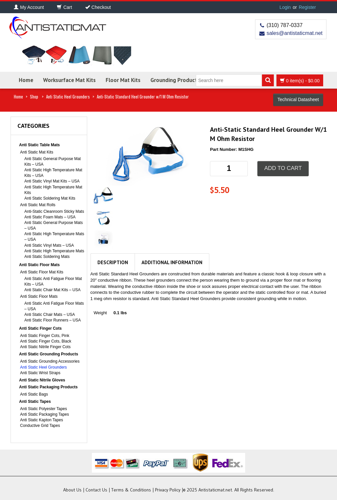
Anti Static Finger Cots (40, 328)
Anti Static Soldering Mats (46, 256)
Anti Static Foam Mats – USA (49, 217)
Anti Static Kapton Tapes (41, 420)
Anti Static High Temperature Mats (54, 251)
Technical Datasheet (298, 99)
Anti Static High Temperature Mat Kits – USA (53, 173)
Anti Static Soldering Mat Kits (49, 198)
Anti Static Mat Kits (36, 152)
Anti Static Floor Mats (39, 265)
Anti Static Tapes (35, 401)
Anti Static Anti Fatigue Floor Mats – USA (54, 306)
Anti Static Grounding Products (48, 354)
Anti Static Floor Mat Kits (41, 272)
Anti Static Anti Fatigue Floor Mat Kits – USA (53, 281)
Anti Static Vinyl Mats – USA (49, 245)
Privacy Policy (167, 490)
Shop (34, 96)
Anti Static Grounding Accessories (50, 361)
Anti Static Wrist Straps (40, 373)
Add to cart (283, 168)
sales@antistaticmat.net (295, 33)
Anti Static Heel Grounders (68, 96)
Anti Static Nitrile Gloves (42, 380)
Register (307, 7)
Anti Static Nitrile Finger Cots (45, 347)
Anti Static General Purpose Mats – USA (53, 225)
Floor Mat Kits (123, 80)
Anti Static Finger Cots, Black (45, 341)
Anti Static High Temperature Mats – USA (54, 237)
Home (26, 80)
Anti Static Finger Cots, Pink (44, 335)
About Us (72, 490)
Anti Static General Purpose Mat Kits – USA (52, 161)
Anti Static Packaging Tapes (44, 414)
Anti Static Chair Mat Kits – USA (52, 290)
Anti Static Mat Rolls (37, 205)
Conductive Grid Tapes (40, 425)
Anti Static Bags (34, 394)
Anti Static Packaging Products (48, 387)
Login (285, 7)
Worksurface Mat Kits (69, 80)
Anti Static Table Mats (39, 145)
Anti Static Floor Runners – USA (52, 320)
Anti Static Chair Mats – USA (49, 314)
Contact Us (96, 490)
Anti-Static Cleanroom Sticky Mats (54, 211)
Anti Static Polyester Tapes (43, 408)
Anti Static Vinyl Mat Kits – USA (52, 181)
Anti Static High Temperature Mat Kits (53, 190)
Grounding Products (175, 80)
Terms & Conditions (131, 490)
